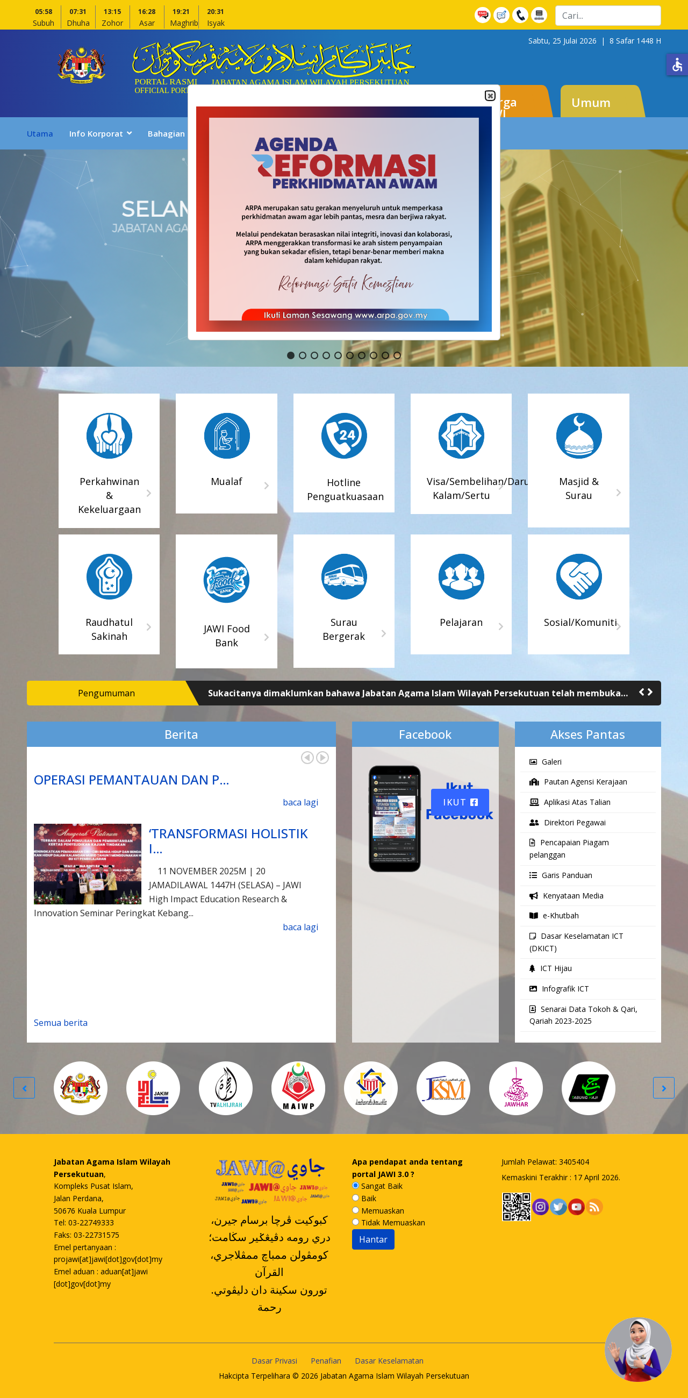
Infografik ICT (559, 988)
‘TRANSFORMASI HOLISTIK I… (228, 841)
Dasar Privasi (274, 1361)
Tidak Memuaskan (388, 1222)
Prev (307, 757)
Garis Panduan (560, 875)
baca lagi (300, 802)
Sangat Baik (377, 1186)
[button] (291, 355)
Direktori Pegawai (567, 822)
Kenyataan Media (566, 895)
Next (322, 757)
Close (489, 96)
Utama (40, 133)
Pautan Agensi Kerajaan (578, 781)
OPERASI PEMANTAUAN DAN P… (132, 779)
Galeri (545, 762)
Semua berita (61, 1023)
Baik (364, 1198)
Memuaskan (378, 1211)
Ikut (461, 802)
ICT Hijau (550, 968)
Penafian (326, 1361)
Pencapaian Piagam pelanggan (569, 848)
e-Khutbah (554, 915)
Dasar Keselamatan (389, 1361)
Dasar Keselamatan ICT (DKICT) (576, 942)
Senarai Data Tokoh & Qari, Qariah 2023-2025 (583, 1015)
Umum (591, 102)
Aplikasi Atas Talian (570, 802)
